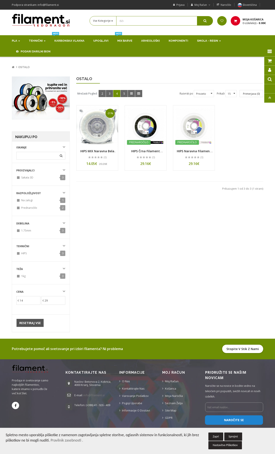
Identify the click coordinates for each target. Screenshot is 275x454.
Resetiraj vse (30, 323)
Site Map (170, 410)
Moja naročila (174, 396)
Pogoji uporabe (132, 403)
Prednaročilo (29, 208)
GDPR (169, 418)
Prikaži (221, 93)
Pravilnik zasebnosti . (66, 440)
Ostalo (24, 67)
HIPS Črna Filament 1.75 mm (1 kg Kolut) (146, 153)
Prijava (180, 5)
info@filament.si (94, 395)
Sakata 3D (27, 177)
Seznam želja (174, 403)
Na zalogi (27, 200)
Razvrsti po (186, 93)
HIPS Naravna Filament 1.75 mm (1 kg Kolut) (194, 153)
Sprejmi (233, 436)
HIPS (24, 253)
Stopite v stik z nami (242, 349)
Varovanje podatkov (135, 396)
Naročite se (234, 420)
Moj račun (172, 381)
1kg (23, 276)
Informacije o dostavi (136, 410)
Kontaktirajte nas (133, 388)
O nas (126, 381)
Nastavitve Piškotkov (225, 445)
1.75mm (26, 230)
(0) (105, 157)
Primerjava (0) (251, 94)
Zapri (216, 436)
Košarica (170, 388)
